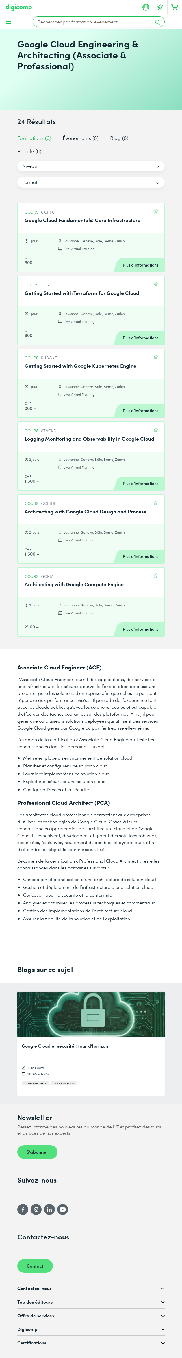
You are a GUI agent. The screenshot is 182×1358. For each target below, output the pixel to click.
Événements (81, 137)
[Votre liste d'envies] (160, 7)
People (29, 151)
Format (30, 182)
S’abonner (37, 1151)
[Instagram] (36, 1209)
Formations (34, 137)
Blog (119, 137)
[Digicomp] (19, 7)
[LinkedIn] (49, 1209)
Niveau (30, 166)
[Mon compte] (146, 7)
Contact (35, 1265)
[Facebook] (22, 1209)
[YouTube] (62, 1209)
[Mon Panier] (175, 7)
